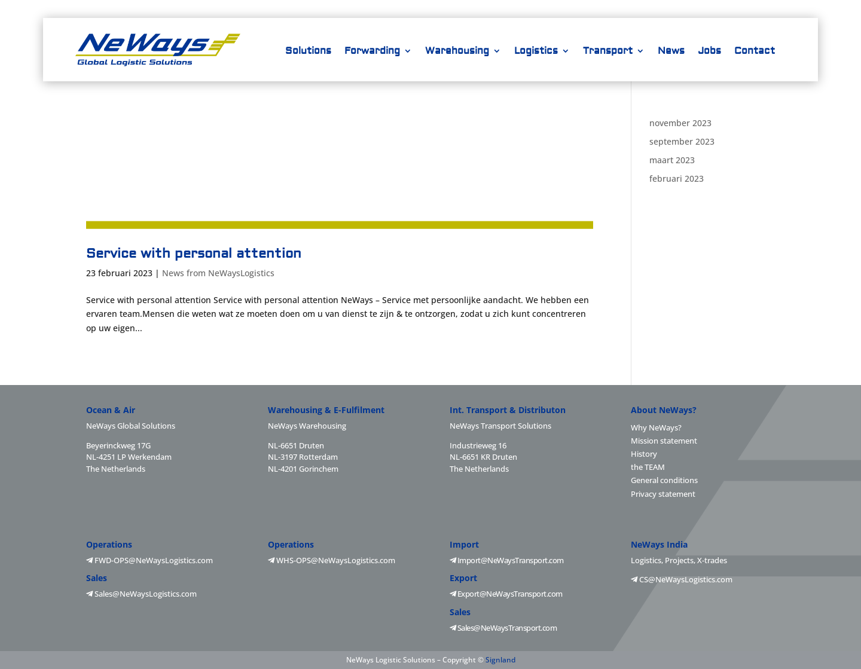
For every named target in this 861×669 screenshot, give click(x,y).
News (671, 52)
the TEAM (648, 467)
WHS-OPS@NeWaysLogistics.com (331, 560)
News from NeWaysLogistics (218, 273)
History (644, 453)
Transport (608, 52)
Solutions (308, 52)
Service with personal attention (193, 253)
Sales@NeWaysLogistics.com (141, 593)
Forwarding (372, 52)
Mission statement (664, 440)
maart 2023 (672, 160)
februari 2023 (676, 178)
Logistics (536, 52)
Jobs (709, 52)
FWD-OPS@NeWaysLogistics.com (149, 560)
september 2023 (682, 141)
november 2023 (680, 123)
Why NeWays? (656, 427)
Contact (754, 52)
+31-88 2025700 (563, 8)
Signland (500, 660)
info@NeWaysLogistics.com (670, 8)
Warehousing (457, 52)
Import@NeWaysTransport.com (507, 560)
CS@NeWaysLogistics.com (681, 579)
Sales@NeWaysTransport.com (503, 627)
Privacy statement (663, 493)
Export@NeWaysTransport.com (506, 593)
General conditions (664, 480)
